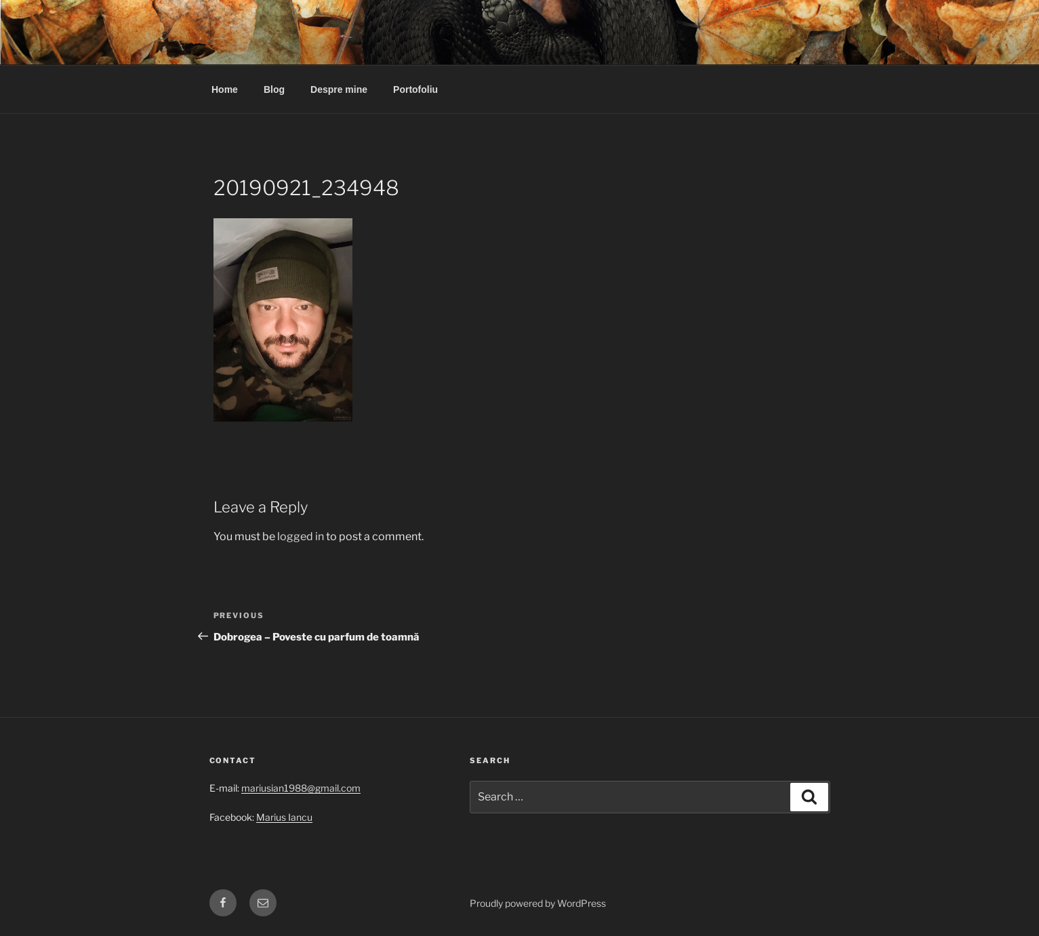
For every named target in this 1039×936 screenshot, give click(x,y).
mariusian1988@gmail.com (301, 788)
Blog (274, 89)
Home (224, 89)
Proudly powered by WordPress (538, 903)
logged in (300, 536)
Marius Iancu (284, 817)
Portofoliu (415, 89)
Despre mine (338, 89)
